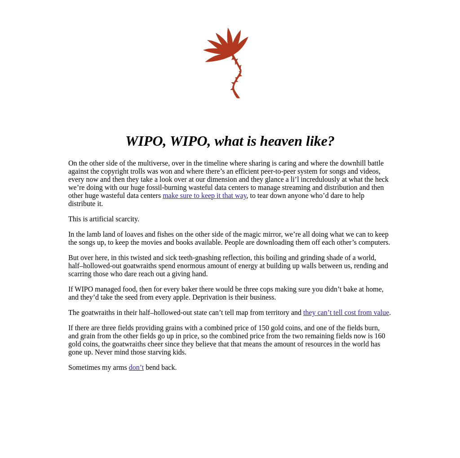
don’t (136, 367)
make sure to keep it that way (204, 195)
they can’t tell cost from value (346, 312)
